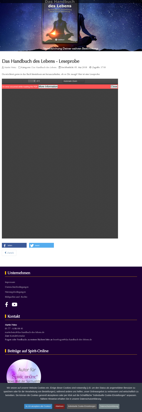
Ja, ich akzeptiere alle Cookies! (38, 406)
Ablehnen (59, 406)
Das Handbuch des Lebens (44, 67)
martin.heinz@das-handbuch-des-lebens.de (24, 332)
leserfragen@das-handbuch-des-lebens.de (72, 339)
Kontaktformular (17, 336)
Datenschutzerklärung (109, 406)
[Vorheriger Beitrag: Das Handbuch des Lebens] (9, 253)
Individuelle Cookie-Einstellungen (82, 406)
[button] (14, 245)
